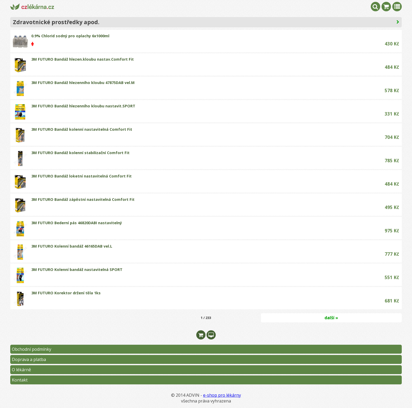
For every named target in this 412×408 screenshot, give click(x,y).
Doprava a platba (29, 359)
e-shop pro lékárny (222, 395)
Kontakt (20, 380)
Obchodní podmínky (31, 349)
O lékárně (21, 370)
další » (331, 318)
